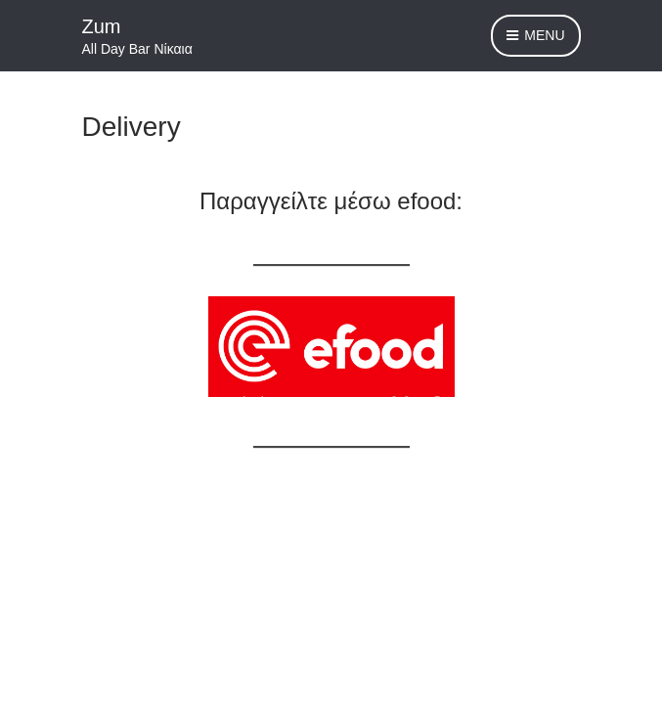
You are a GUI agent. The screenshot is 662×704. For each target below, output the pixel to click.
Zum (101, 26)
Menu (535, 36)
